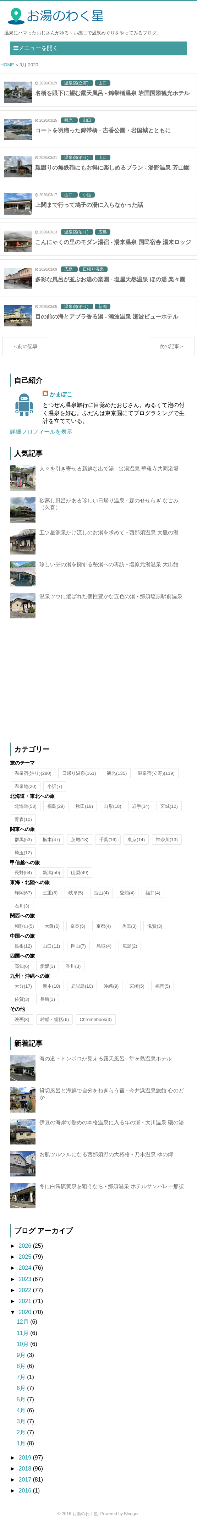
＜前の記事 (25, 346)
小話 (54, 786)
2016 (25, 1491)
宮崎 (137, 986)
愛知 (127, 892)
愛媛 (47, 966)
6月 (22, 1388)
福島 (56, 806)
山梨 (79, 872)
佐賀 (22, 999)
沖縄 (111, 986)
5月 (22, 1399)
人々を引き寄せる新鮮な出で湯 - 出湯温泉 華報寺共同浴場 (109, 468)
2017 (25, 1480)
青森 (23, 819)
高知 (22, 966)
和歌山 (24, 926)
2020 (25, 1312)
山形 (112, 806)
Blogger (131, 1513)
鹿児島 (82, 986)
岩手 (140, 806)
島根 (23, 946)
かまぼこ (61, 394)
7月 (22, 1377)
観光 (117, 773)
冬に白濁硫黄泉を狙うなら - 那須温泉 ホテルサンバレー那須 (111, 1186)
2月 (22, 1432)
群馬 (23, 839)
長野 (23, 872)
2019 (25, 1458)
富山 (101, 892)
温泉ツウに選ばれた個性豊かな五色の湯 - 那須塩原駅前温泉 (110, 596)
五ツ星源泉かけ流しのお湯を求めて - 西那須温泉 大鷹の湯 (109, 532)
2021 (25, 1301)
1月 (22, 1443)
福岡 (162, 986)
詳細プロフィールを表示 (41, 432)
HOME (7, 65)
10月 (23, 1344)
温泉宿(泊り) (33, 773)
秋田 (84, 806)
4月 (22, 1410)
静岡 (23, 892)
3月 (22, 1421)
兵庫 (129, 926)
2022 (25, 1290)
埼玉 (23, 852)
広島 (129, 946)
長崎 (47, 999)
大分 (23, 986)
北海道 (26, 806)
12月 (23, 1322)
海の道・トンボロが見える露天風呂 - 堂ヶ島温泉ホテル (105, 1058)
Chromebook (95, 1019)
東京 (136, 839)
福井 (153, 892)
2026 (25, 1246)
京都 (103, 926)
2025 (25, 1257)
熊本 (51, 986)
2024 (25, 1268)
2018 (25, 1469)
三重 (50, 892)
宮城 (169, 806)
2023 (25, 1279)
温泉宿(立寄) (156, 773)
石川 (22, 906)
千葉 (107, 839)
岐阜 (76, 892)
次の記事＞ (171, 346)
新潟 (51, 872)
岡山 (78, 946)
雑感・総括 (54, 1019)
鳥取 (104, 946)
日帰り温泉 (79, 773)
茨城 (79, 839)
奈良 (77, 926)
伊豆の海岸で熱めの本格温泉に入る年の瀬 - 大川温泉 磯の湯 (111, 1122)
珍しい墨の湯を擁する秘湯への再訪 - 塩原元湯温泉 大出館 (109, 564)
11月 (23, 1333)
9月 (22, 1355)
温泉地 (26, 786)
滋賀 (154, 926)
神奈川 (167, 839)
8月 (22, 1366)
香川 (73, 966)
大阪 (52, 926)
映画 (22, 1019)
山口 (51, 946)
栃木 (51, 839)
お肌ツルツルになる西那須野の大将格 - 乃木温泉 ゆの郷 (106, 1154)
